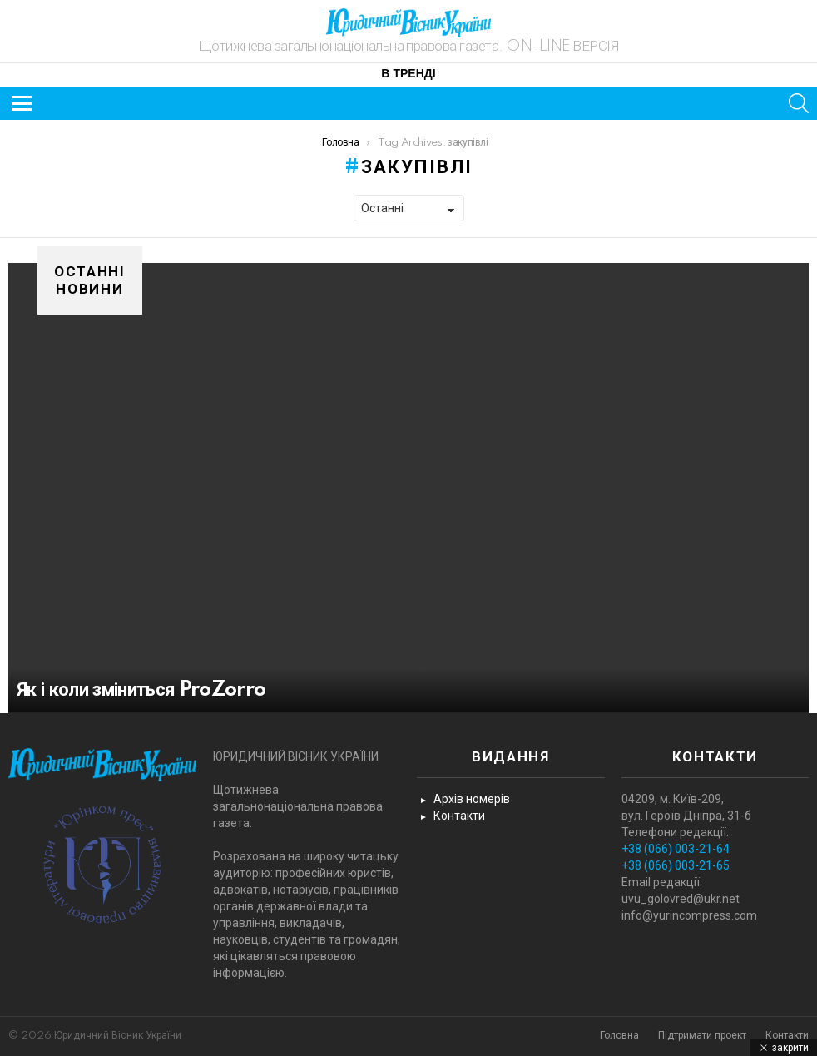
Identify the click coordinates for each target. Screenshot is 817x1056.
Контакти (459, 815)
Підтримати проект (702, 1035)
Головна (619, 1035)
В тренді (408, 74)
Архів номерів (471, 799)
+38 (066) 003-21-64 (675, 848)
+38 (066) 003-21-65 (675, 865)
